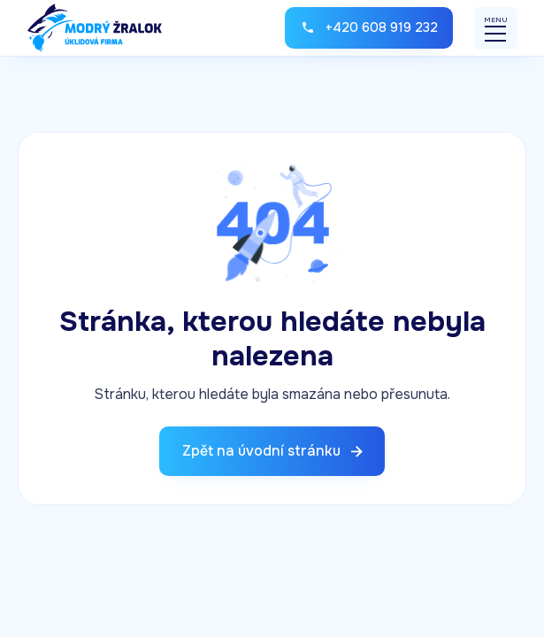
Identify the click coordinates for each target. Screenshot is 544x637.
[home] (94, 28)
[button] (495, 28)
